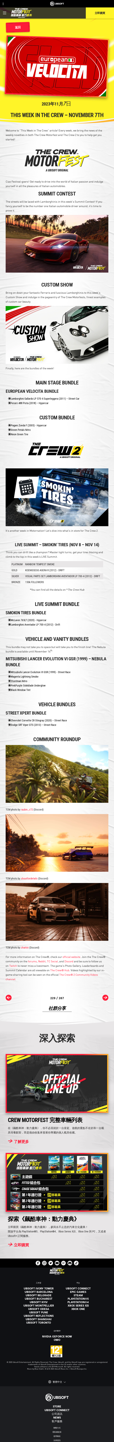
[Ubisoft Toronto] (38, 1322)
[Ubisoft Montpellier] (38, 1305)
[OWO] (57, 1339)
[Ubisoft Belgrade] (38, 1295)
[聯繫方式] (57, 1427)
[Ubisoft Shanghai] (38, 1319)
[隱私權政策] (57, 1432)
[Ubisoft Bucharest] (38, 1298)
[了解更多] (18, 1141)
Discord (68, 961)
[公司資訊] (57, 1413)
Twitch (13, 965)
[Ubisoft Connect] (57, 1410)
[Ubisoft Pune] (38, 1312)
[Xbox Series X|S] (78, 1305)
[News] (57, 1417)
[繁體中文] (57, 1381)
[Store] (57, 1406)
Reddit (42, 961)
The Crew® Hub (59, 970)
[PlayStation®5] (78, 1298)
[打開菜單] (4, 13)
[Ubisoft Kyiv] (38, 1302)
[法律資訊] (57, 1440)
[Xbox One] (78, 1308)
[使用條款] (57, 1436)
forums (32, 961)
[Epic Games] (78, 1291)
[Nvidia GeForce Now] (57, 1336)
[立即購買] (18, 1245)
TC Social (52, 961)
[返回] (18, 27)
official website (71, 956)
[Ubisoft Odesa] (38, 1308)
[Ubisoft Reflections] (38, 1315)
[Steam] (78, 1295)
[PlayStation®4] (78, 1302)
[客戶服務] (57, 1421)
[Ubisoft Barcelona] (38, 1291)
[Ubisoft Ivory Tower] (38, 1288)
